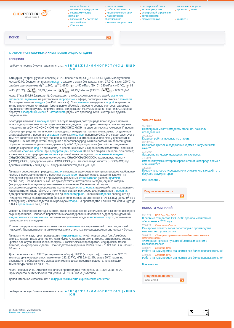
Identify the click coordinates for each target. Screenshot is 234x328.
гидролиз (105, 194)
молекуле (43, 121)
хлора (73, 201)
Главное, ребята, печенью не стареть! (166, 138)
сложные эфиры (32, 151)
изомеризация (39, 217)
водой (110, 102)
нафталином (57, 112)
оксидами (53, 134)
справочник (35, 52)
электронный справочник (156, 12)
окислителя (50, 154)
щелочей (114, 178)
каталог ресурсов (152, 9)
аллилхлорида (84, 187)
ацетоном (30, 99)
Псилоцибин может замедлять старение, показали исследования (174, 130)
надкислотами (18, 217)
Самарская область (165, 225)
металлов (77, 134)
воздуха (40, 102)
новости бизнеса (80, 6)
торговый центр (79, 22)
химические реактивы (119, 22)
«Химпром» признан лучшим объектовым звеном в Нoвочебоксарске (174, 242)
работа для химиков (118, 9)
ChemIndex (76, 25)
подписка (182, 6)
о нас (194, 9)
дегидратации (58, 151)
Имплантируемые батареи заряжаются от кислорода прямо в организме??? (181, 162)
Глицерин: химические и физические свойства (79, 279)
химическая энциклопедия (69, 52)
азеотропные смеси (33, 112)
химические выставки (119, 12)
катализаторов (88, 178)
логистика (92, 19)
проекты (182, 9)
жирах (58, 171)
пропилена (25, 204)
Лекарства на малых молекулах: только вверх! (171, 154)
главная (15, 52)
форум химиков (151, 19)
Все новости (150, 180)
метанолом (16, 99)
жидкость (56, 81)
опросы (196, 6)
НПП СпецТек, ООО (165, 215)
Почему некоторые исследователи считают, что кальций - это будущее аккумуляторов (181, 172)
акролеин (76, 151)
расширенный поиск (153, 6)
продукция (76, 19)
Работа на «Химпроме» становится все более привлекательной (182, 251)
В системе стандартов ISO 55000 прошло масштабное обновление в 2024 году (177, 220)
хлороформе (66, 99)
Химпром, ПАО (163, 248)
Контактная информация (22, 312)
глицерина (120, 190)
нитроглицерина (71, 235)
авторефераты (150, 15)
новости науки (115, 6)
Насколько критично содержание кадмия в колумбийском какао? (178, 146)
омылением (69, 174)
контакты (182, 19)
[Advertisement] (183, 83)
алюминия (73, 226)
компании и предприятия (84, 9)
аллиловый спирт (101, 217)
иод (36, 148)
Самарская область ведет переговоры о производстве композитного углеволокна (176, 230)
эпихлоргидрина (74, 194)
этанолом (117, 95)
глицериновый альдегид (108, 154)
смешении (82, 102)
